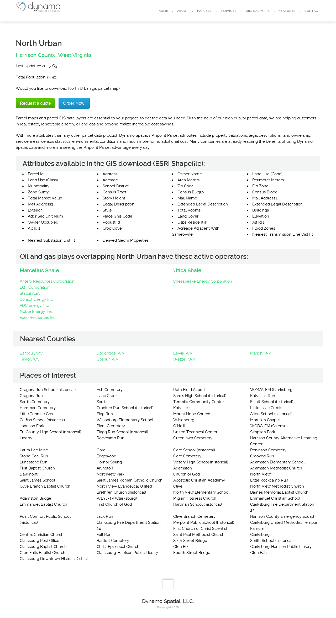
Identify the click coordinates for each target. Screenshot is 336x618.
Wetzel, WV (184, 359)
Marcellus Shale (39, 270)
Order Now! (74, 103)
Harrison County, (36, 55)
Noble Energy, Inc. (36, 311)
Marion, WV (260, 353)
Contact (312, 11)
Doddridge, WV (110, 353)
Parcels (204, 11)
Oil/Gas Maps (258, 11)
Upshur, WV (107, 359)
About (182, 11)
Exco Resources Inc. (38, 317)
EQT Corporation (35, 287)
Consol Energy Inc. (37, 299)
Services (229, 11)
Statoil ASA (30, 293)
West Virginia (74, 55)
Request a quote (35, 103)
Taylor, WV (30, 359)
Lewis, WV (182, 353)
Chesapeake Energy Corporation (202, 281)
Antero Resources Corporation (47, 281)
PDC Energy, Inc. (35, 305)
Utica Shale (187, 270)
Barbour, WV (31, 353)
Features (287, 11)
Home (163, 11)
